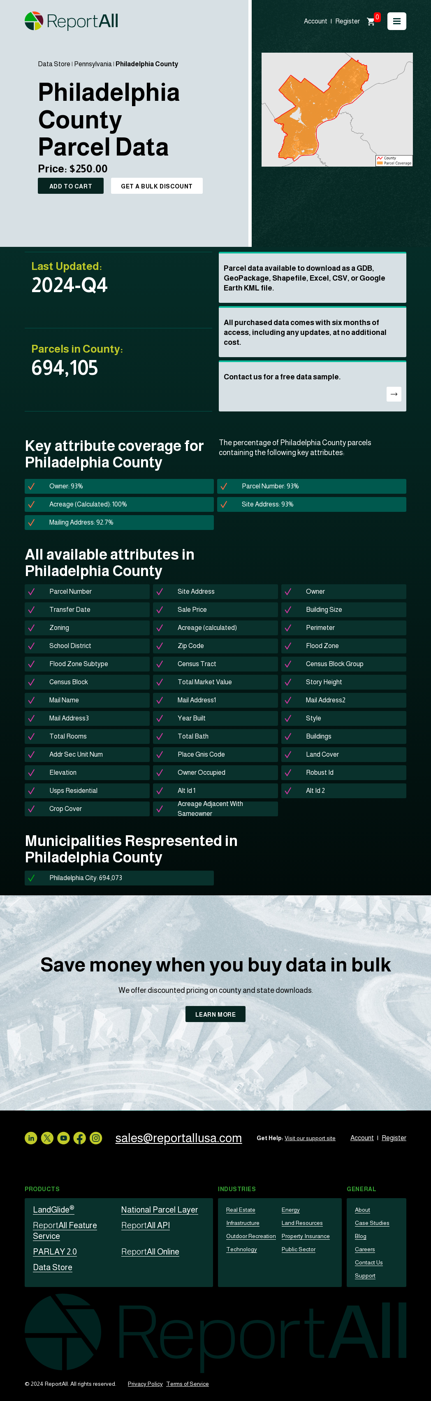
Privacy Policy (145, 1383)
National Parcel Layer (159, 1209)
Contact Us (369, 1262)
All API (145, 1225)
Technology (241, 1249)
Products (42, 1189)
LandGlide (53, 1209)
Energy (291, 1209)
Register (347, 21)
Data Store (54, 63)
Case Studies (372, 1223)
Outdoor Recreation (251, 1236)
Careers (365, 1249)
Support (365, 1275)
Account (315, 21)
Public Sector (298, 1249)
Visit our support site (310, 1138)
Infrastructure (243, 1223)
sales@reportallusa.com (179, 1138)
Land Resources (302, 1223)
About (362, 1209)
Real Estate (240, 1209)
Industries (237, 1189)
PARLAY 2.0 (55, 1251)
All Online (150, 1251)
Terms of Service (187, 1383)
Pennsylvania (93, 63)
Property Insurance (306, 1236)
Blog (360, 1236)
